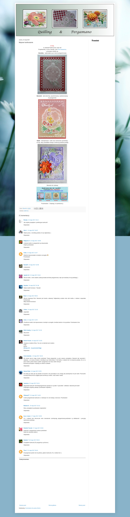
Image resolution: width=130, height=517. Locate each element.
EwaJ (25, 296)
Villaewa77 (27, 395)
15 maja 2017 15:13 (35, 405)
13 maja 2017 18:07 (32, 230)
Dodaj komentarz (24, 459)
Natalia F (26, 440)
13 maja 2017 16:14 (33, 220)
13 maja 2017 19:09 (35, 240)
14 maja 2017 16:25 (37, 340)
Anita (25, 252)
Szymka (26, 285)
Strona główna (52, 505)
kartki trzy (26, 210)
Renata (25, 220)
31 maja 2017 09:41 (32, 450)
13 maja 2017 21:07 (32, 252)
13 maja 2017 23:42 (35, 275)
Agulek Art (26, 275)
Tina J (25, 450)
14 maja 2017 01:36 (34, 285)
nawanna (26, 383)
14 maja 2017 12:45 (32, 320)
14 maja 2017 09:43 (32, 296)
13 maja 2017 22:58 (33, 265)
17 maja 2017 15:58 (36, 416)
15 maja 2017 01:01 (34, 383)
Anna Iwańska (28, 356)
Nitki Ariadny (27, 330)
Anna (25, 320)
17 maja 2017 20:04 (38, 428)
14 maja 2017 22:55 (36, 371)
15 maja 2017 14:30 (35, 395)
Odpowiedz (26, 225)
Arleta (25, 309)
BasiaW (26, 265)
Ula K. (25, 230)
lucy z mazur (27, 416)
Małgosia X (27, 240)
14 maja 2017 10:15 (32, 309)
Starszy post (82, 505)
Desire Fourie (27, 340)
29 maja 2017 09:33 (34, 440)
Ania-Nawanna (62, 49)
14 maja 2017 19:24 (37, 356)
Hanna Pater (27, 371)
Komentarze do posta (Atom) (32, 508)
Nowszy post (22, 505)
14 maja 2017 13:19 (36, 330)
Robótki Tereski (28, 428)
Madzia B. (26, 405)
